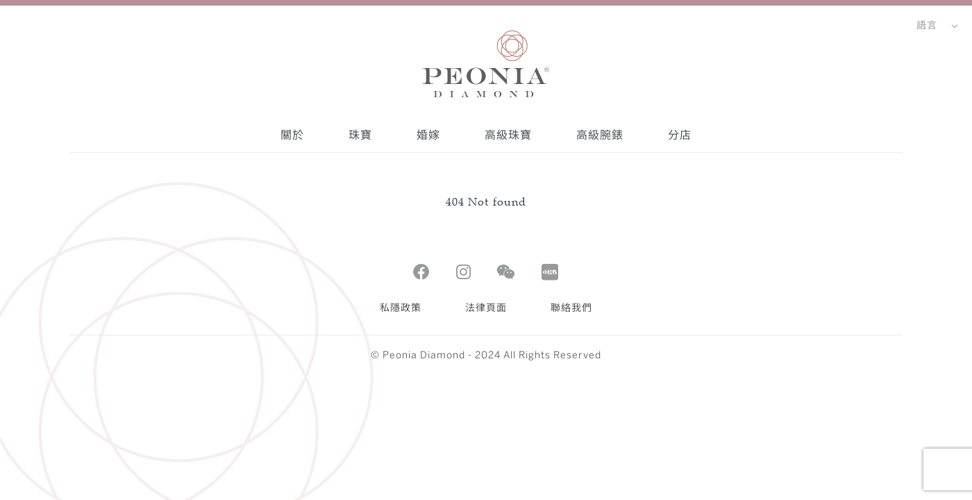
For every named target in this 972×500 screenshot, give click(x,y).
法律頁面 (486, 308)
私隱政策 (400, 308)
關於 (292, 135)
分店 (680, 135)
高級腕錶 (599, 135)
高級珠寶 (508, 135)
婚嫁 (428, 135)
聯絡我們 (571, 308)
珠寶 (360, 135)
